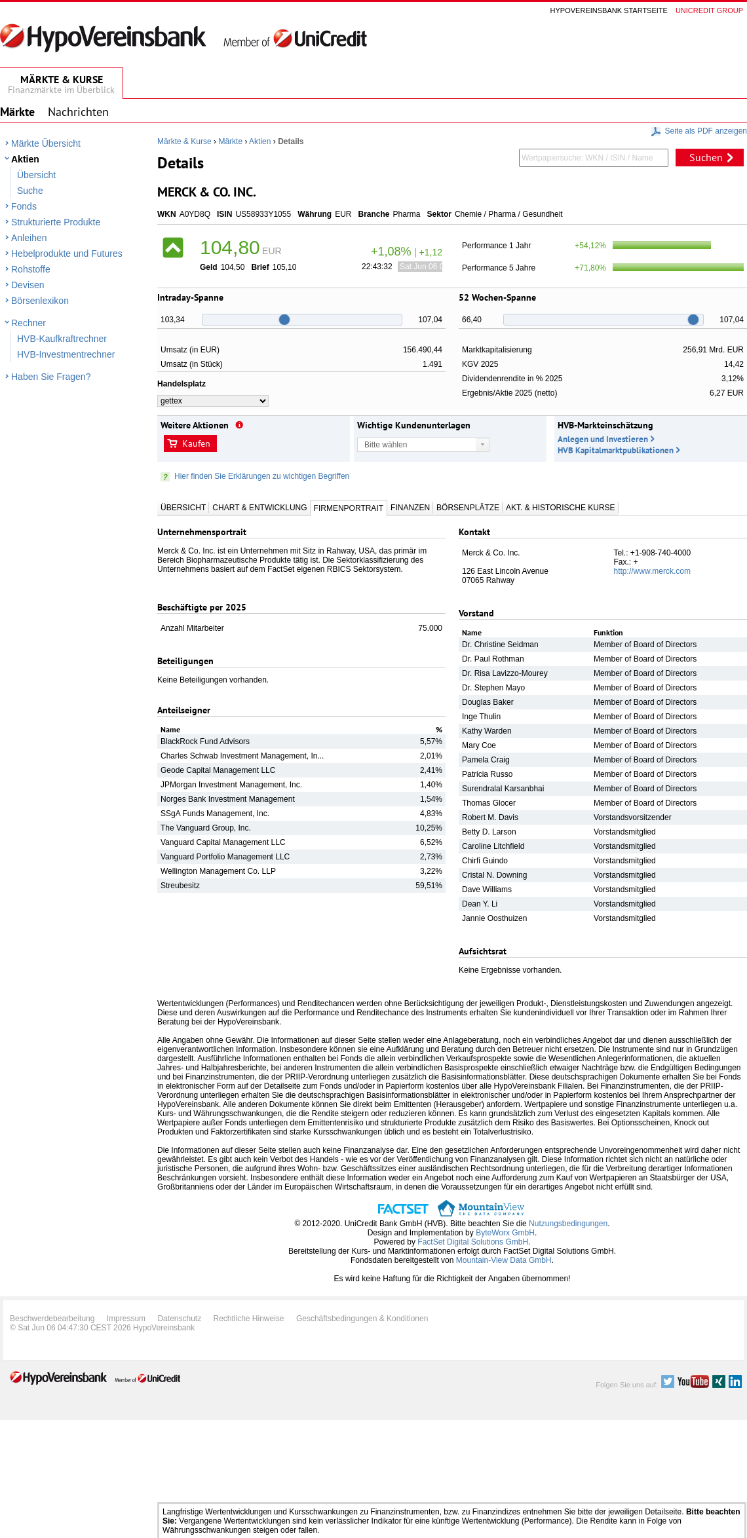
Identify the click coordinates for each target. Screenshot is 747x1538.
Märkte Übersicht (46, 143)
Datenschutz (179, 1318)
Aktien (25, 159)
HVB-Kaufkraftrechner (62, 338)
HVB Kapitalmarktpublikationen (616, 450)
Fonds (24, 206)
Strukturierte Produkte (55, 222)
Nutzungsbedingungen (568, 1223)
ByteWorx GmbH (505, 1232)
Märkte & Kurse (184, 141)
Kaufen (196, 443)
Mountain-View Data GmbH (504, 1260)
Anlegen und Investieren (603, 439)
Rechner (28, 323)
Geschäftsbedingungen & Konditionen (362, 1318)
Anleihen (29, 238)
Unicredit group (709, 10)
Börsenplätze (467, 507)
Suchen (706, 157)
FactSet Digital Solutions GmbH (472, 1242)
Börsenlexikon (40, 300)
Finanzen (410, 507)
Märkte (230, 141)
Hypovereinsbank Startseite (609, 10)
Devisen (28, 285)
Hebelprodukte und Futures (67, 253)
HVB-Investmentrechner (66, 354)
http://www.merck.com (652, 571)
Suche (30, 190)
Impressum (126, 1318)
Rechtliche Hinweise (249, 1318)
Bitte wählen (385, 444)
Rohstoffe (30, 269)
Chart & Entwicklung (259, 507)
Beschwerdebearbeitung (52, 1318)
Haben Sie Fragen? (50, 376)
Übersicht (36, 175)
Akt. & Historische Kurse (560, 507)
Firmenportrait (348, 508)
